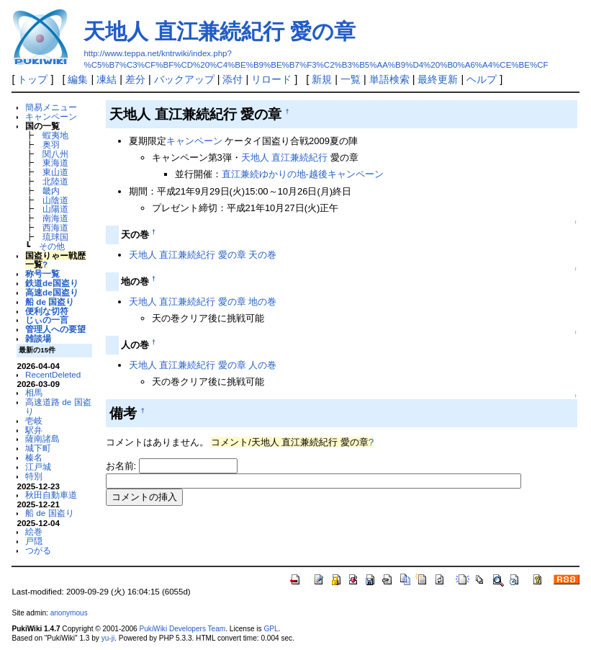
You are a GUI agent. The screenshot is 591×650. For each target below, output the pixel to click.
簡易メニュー (51, 107)
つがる (38, 550)
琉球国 (55, 236)
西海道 (55, 227)
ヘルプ (481, 79)
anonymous (69, 613)
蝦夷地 (55, 135)
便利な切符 (46, 311)
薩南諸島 (42, 438)
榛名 (33, 457)
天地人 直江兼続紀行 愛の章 (220, 31)
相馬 (33, 392)
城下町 (38, 448)
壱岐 (33, 420)
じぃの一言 (46, 319)
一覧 (350, 79)
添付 (232, 79)
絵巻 (33, 531)
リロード (271, 79)
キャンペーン (51, 116)
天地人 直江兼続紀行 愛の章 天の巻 (203, 254)
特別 (33, 476)
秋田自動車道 (51, 494)
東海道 (55, 162)
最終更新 (438, 79)
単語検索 (389, 79)
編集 (78, 79)
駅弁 (33, 430)
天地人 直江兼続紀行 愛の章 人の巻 (203, 365)
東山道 (55, 172)
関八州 (55, 154)
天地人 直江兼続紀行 (284, 157)
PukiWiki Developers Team (183, 629)
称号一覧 (42, 273)
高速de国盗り (51, 292)
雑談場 (38, 338)
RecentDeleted (53, 374)
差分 (135, 79)
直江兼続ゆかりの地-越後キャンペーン (303, 174)
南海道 (55, 218)
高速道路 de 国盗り (58, 406)
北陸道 (55, 181)
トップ (32, 79)
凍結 (106, 79)
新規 (322, 79)
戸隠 (33, 541)
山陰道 (55, 200)
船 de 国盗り (49, 301)
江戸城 (38, 466)
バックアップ (184, 79)
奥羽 (51, 144)
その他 (52, 246)
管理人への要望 (55, 329)
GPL (270, 629)
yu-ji (107, 638)
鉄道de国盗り (51, 283)
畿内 (51, 190)
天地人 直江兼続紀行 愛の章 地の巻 (203, 301)
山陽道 (55, 208)
